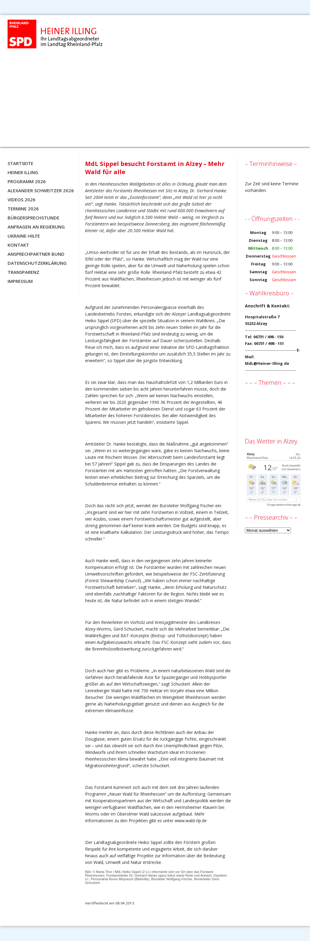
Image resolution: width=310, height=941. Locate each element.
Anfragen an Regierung (36, 227)
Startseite (20, 163)
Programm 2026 (27, 181)
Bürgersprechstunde (33, 218)
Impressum (20, 281)
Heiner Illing (23, 172)
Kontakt (18, 245)
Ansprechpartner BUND (36, 254)
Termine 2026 (23, 209)
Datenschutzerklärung (37, 263)
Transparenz (23, 272)
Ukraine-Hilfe (24, 236)
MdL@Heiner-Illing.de (267, 363)
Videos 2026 (21, 199)
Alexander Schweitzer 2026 (41, 190)
